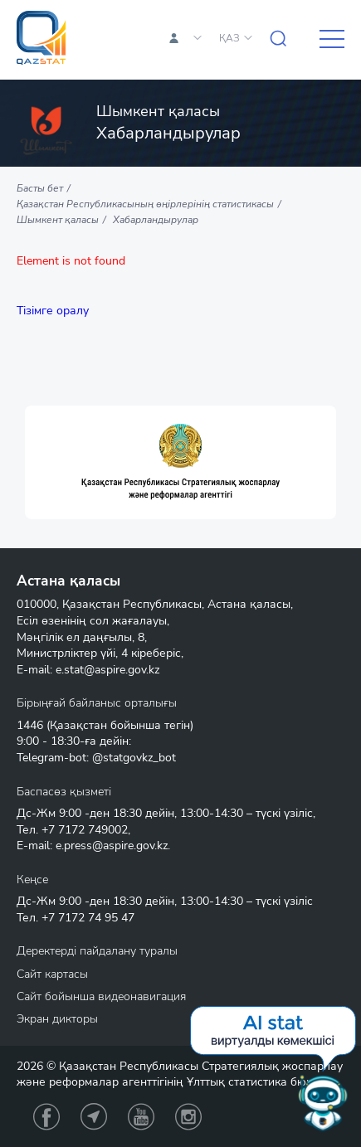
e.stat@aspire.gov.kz (107, 670)
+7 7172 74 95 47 (87, 918)
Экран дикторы (57, 1019)
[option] (180, 462)
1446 (30, 725)
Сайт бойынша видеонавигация (101, 996)
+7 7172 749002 (84, 830)
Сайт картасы (52, 974)
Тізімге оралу (53, 310)
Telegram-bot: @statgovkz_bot (96, 757)
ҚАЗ (229, 38)
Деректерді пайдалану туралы (97, 951)
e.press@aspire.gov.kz (112, 845)
